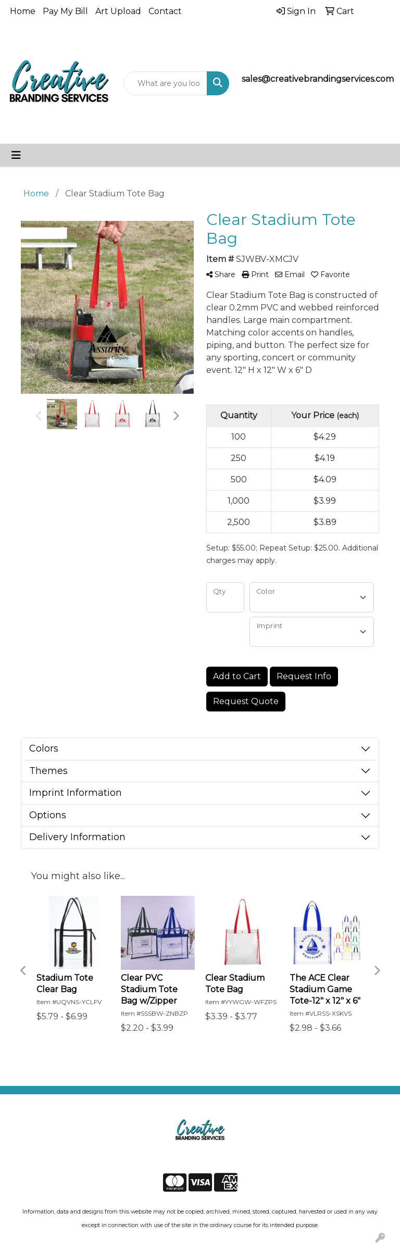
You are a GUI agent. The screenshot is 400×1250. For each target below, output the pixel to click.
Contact (165, 11)
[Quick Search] (165, 83)
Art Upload (118, 11)
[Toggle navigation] (16, 155)
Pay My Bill (65, 11)
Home (22, 11)
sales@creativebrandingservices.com (318, 79)
